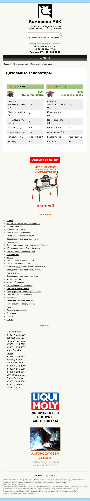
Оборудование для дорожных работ (23, 239)
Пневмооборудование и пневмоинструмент (26, 267)
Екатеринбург (14, 332)
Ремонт (10, 316)
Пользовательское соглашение (14, 484)
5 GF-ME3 (61, 87)
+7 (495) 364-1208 (49, 52)
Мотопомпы (12, 242)
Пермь (10, 353)
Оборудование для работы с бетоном (23, 248)
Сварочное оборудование (18, 288)
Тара (9, 307)
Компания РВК (45, 21)
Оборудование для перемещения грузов (25, 270)
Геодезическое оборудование (20, 295)
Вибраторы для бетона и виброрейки (23, 223)
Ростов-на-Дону (15, 363)
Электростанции (14, 279)
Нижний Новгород (16, 341)
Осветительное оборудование (20, 301)
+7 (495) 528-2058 (44, 49)
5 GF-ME (21, 87)
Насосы (10, 258)
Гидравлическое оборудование (20, 261)
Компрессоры (12, 254)
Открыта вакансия (45, 159)
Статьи (10, 319)
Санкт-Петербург (15, 378)
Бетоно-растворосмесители (19, 233)
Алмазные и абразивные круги (20, 236)
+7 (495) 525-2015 (44, 46)
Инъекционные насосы (17, 230)
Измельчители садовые (17, 310)
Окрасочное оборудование (18, 264)
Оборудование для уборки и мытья (22, 276)
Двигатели (11, 298)
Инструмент (12, 313)
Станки (10, 220)
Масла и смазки (13, 273)
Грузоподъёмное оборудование (21, 304)
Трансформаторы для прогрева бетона (24, 292)
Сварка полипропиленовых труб (21, 251)
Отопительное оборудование (19, 285)
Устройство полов (14, 227)
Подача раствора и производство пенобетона (27, 245)
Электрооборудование (17, 282)
